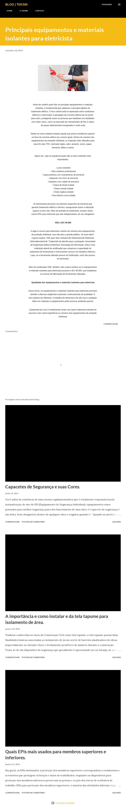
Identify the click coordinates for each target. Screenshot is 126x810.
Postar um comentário (33, 522)
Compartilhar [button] (111, 324)
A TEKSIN (22, 11)
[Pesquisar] (107, 4)
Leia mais (116, 522)
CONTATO (38, 11)
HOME (8, 11)
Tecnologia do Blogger (63, 803)
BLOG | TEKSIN (16, 4)
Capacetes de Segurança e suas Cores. (42, 486)
